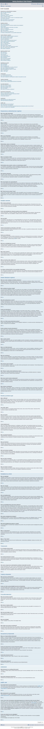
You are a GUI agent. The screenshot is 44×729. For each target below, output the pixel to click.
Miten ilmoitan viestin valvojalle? (6, 45)
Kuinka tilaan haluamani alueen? (6, 94)
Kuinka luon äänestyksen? (5, 39)
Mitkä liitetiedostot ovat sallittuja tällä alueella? (8, 99)
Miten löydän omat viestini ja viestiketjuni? (7, 89)
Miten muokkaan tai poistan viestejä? (7, 37)
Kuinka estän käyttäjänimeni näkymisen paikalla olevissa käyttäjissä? (12, 25)
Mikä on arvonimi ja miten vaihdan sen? (7, 31)
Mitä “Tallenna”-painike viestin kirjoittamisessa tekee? (9, 46)
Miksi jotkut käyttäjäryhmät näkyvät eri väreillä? (8, 69)
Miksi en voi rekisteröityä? (5, 14)
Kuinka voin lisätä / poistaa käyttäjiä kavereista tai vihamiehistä (11, 81)
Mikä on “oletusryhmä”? (4, 70)
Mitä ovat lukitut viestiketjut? (5, 59)
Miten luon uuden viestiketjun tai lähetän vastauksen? (9, 36)
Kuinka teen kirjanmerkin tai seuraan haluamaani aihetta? (10, 93)
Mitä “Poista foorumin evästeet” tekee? (7, 20)
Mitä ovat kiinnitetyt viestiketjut (6, 58)
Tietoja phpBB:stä (4, 688)
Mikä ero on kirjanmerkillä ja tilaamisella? (7, 92)
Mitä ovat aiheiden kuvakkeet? (6, 60)
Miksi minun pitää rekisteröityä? (6, 12)
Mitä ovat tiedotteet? (4, 57)
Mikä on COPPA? (3, 13)
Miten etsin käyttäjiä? (4, 88)
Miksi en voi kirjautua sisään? (5, 16)
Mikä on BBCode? (4, 52)
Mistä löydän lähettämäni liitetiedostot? (7, 100)
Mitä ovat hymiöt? (3, 54)
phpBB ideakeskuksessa (5, 695)
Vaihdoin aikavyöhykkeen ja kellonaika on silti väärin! (9, 27)
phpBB (15, 238)
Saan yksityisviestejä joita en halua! (6, 75)
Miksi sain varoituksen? (4, 44)
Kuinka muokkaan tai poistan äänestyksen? (8, 41)
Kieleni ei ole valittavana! (5, 28)
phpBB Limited (40, 686)
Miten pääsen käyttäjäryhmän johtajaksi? (7, 68)
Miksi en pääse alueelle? (5, 42)
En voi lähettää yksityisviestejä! (6, 74)
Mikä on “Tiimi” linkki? (4, 71)
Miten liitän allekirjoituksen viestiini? (6, 38)
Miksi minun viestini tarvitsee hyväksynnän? (8, 47)
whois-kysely (33, 702)
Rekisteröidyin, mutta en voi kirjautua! (7, 15)
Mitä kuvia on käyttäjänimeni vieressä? (7, 29)
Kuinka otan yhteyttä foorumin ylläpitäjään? (8, 107)
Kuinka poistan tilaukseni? (5, 95)
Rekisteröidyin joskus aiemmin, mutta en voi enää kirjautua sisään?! (12, 17)
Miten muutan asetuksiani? (5, 24)
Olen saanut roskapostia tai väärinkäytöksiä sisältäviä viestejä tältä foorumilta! (13, 76)
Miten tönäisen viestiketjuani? (5, 48)
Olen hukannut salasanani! (5, 18)
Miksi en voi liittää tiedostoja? (5, 43)
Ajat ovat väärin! (3, 26)
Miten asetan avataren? (4, 30)
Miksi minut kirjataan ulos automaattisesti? (7, 19)
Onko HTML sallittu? (4, 53)
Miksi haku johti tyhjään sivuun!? (6, 87)
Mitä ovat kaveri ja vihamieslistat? (6, 80)
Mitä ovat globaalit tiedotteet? (5, 56)
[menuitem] (6, 4)
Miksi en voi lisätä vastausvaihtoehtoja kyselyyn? (9, 40)
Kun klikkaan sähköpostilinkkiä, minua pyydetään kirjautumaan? (11, 32)
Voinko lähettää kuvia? (4, 55)
